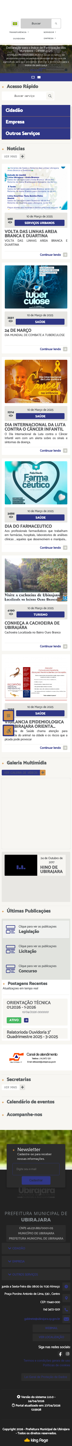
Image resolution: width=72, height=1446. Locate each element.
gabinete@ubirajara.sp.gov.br (42, 1319)
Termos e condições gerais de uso (47, 1360)
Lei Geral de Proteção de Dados (45, 1377)
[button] (33, 77)
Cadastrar (36, 1180)
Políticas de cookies (56, 1365)
